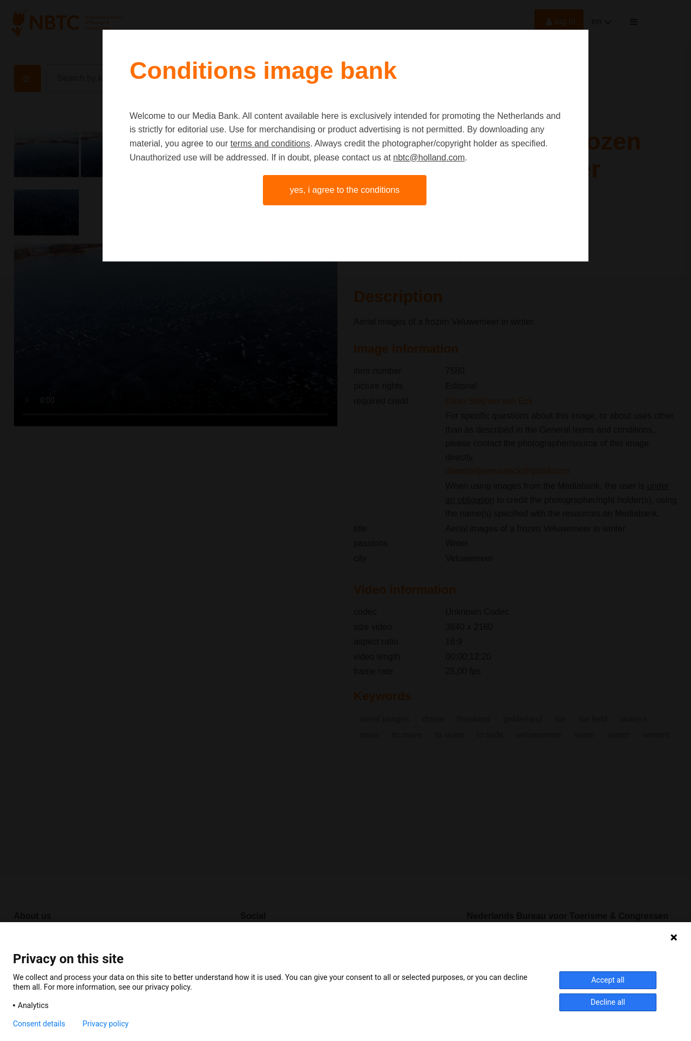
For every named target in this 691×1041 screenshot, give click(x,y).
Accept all (608, 980)
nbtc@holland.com (429, 157)
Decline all (608, 1002)
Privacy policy (105, 1023)
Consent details (39, 1023)
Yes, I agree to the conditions (345, 189)
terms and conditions (270, 143)
